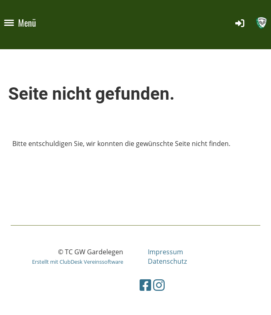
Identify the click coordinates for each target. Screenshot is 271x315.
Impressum (165, 251)
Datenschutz (167, 261)
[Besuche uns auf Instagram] (159, 285)
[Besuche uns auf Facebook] (145, 285)
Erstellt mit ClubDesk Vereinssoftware (77, 261)
